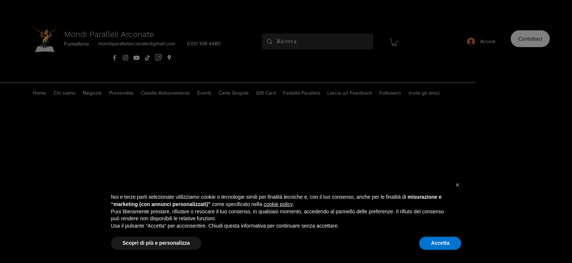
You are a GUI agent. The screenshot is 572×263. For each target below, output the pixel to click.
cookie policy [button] (278, 204)
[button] (457, 185)
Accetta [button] (440, 243)
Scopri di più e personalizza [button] (156, 243)
